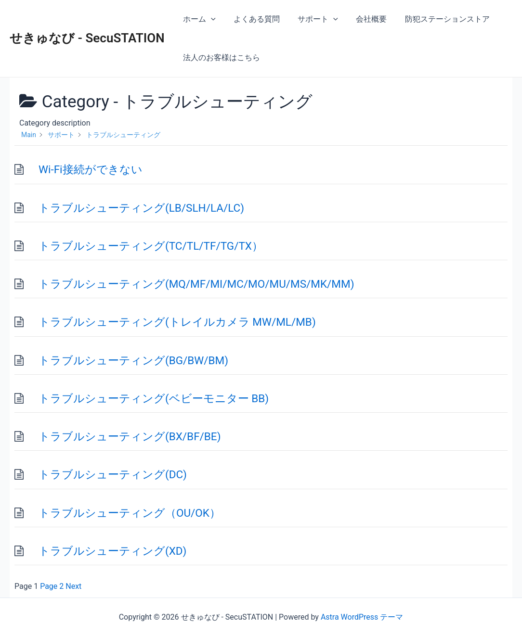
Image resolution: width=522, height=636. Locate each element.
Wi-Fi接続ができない (91, 169)
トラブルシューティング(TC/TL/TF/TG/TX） (151, 246)
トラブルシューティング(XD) (112, 551)
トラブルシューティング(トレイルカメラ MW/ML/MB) (177, 322)
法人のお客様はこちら (220, 57)
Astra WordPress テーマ (362, 617)
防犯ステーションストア (435, 19)
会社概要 (362, 19)
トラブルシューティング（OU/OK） (130, 513)
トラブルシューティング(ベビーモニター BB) (154, 398)
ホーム (198, 19)
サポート (311, 19)
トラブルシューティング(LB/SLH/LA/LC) (141, 208)
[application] (210, 19)
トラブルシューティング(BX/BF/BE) (130, 436)
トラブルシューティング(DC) (113, 474)
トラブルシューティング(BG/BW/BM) (133, 360)
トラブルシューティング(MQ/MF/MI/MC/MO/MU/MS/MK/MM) (196, 284)
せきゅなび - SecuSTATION (87, 38)
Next (73, 586)
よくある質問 (253, 19)
